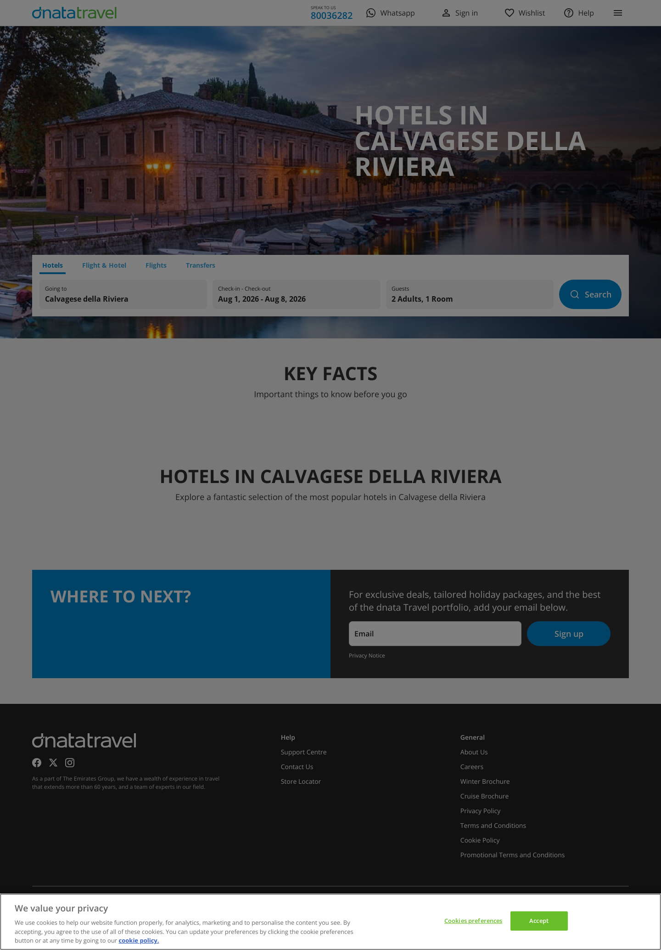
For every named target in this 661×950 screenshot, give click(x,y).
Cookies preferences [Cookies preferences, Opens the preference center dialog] (473, 920)
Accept (539, 920)
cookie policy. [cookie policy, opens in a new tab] (139, 940)
